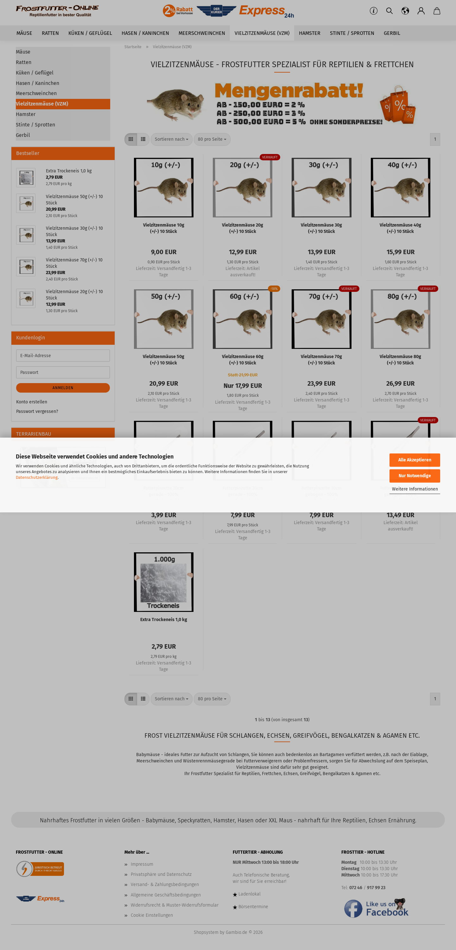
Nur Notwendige (415, 475)
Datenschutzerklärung (37, 477)
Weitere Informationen (415, 489)
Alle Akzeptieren (414, 460)
